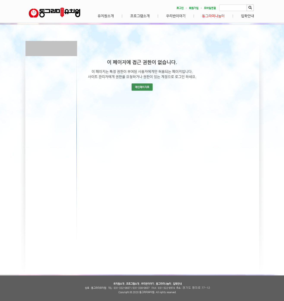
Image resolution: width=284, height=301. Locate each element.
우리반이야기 (176, 16)
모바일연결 (210, 8)
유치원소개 (106, 16)
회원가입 (193, 8)
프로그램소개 (140, 16)
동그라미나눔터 (213, 16)
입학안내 (247, 16)
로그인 (180, 8)
